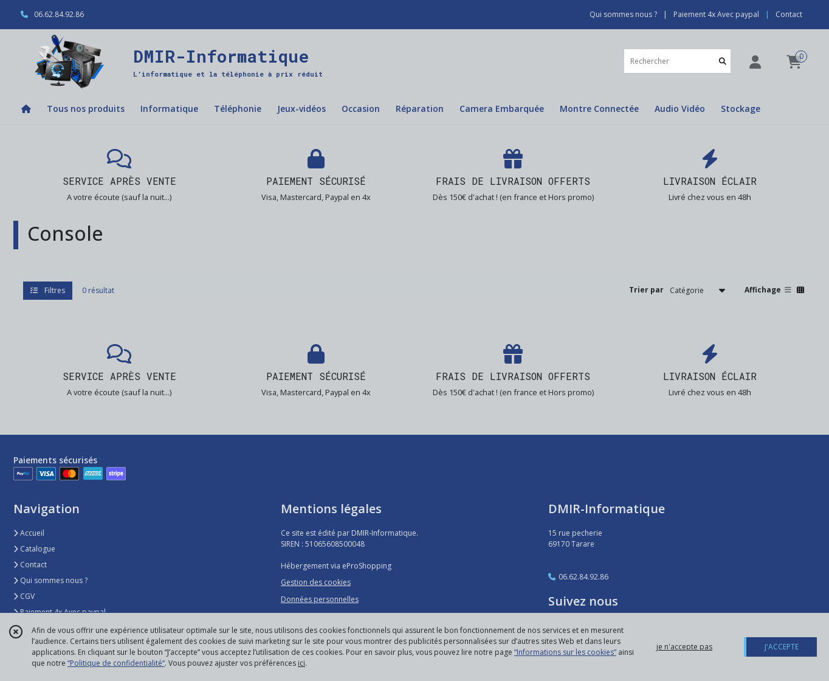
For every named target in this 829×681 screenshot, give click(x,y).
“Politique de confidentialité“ (116, 663)
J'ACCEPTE (782, 646)
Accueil (28, 533)
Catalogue (34, 549)
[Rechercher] (723, 61)
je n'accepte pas (684, 646)
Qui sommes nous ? (50, 580)
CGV (24, 596)
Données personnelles (320, 599)
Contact (789, 14)
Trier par (646, 290)
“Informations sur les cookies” (565, 652)
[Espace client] (754, 62)
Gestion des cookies (316, 582)
